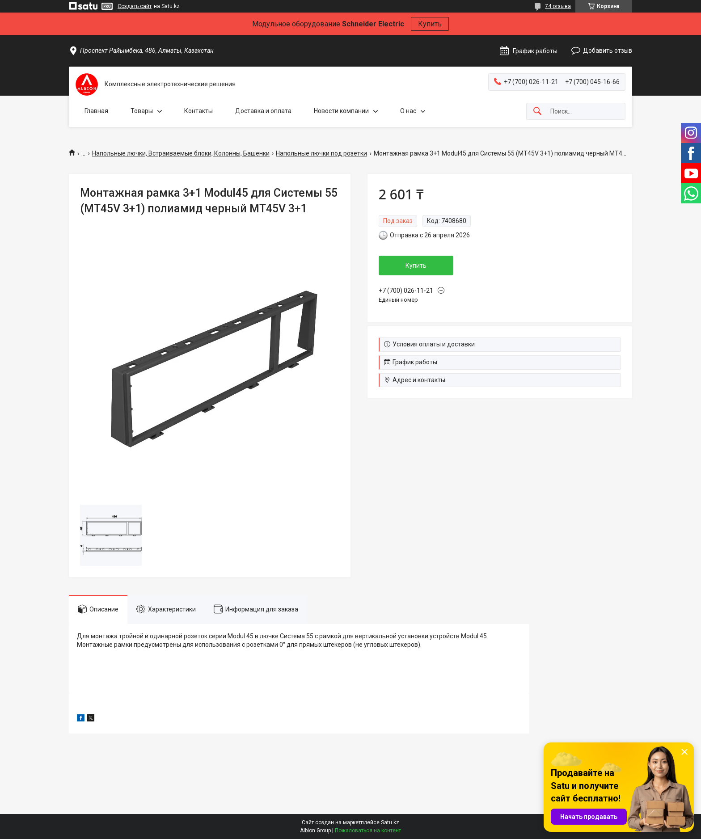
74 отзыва (558, 6)
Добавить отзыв (607, 50)
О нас (408, 110)
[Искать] (537, 111)
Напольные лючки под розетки (321, 153)
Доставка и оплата (263, 110)
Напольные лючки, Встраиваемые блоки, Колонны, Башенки (181, 153)
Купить (430, 24)
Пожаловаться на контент (368, 830)
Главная (96, 110)
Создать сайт (135, 6)
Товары (142, 110)
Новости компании (341, 110)
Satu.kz (390, 822)
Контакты (198, 110)
